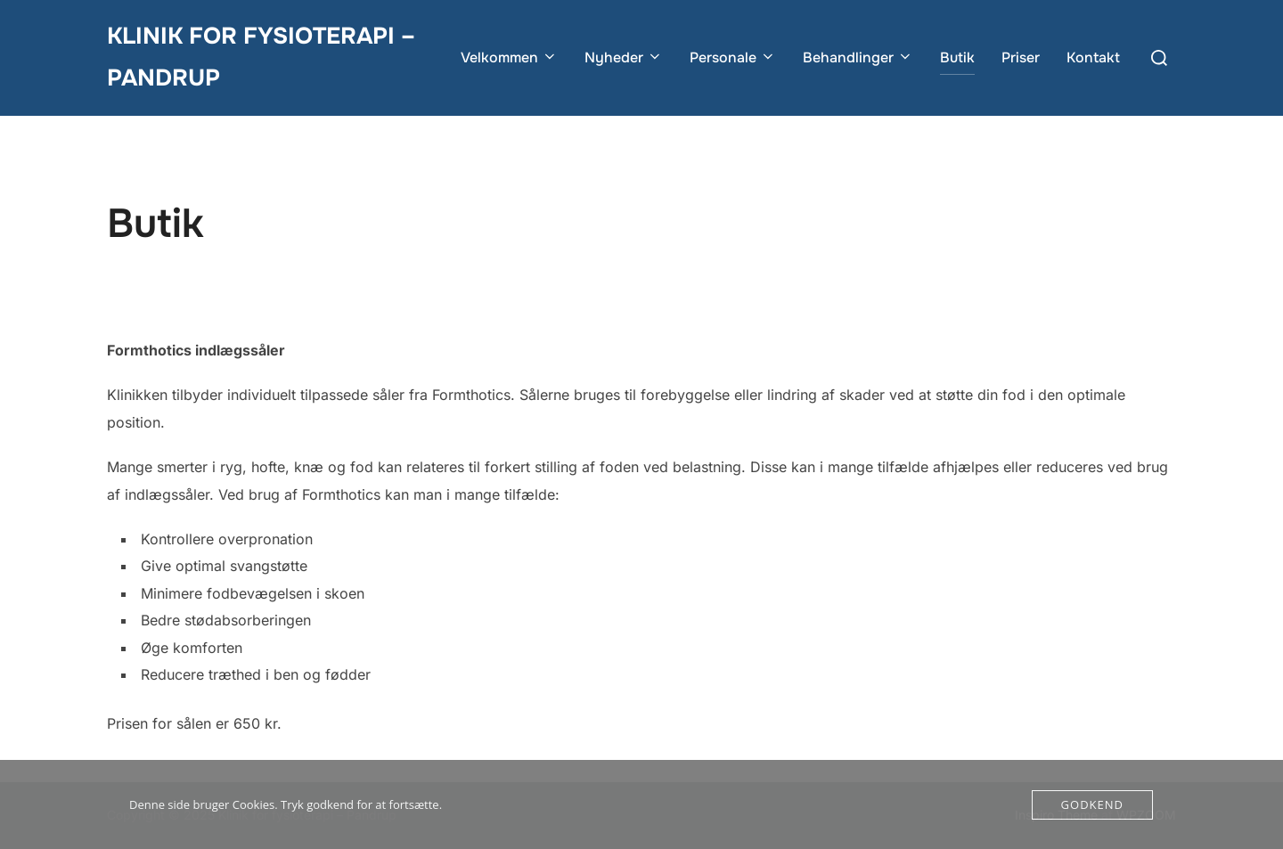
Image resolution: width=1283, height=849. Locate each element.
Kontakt (1093, 57)
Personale (733, 57)
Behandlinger (858, 57)
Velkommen (509, 57)
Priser (1020, 57)
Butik (957, 57)
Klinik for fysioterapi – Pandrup (261, 57)
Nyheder (623, 57)
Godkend (1092, 804)
